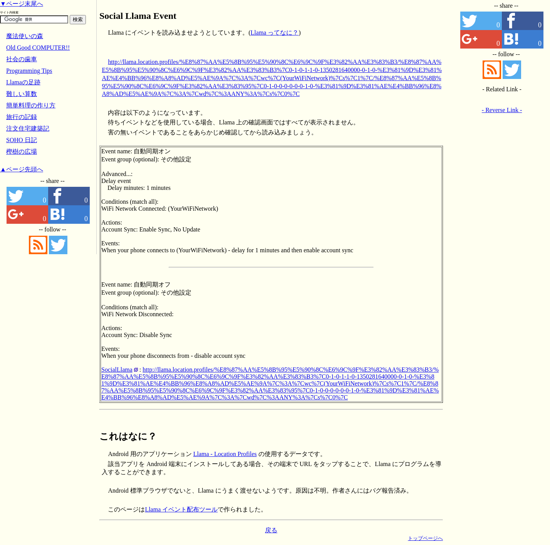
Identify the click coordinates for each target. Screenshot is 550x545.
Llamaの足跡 (23, 82)
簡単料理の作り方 (30, 105)
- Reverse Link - (502, 110)
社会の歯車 (21, 59)
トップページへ (425, 538)
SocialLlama (116, 369)
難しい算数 (21, 94)
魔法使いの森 (24, 36)
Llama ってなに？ (275, 32)
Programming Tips (29, 70)
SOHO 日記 (21, 140)
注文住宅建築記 (27, 128)
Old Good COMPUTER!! (38, 47)
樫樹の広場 (21, 151)
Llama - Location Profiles (225, 454)
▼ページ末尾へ (21, 3)
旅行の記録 (21, 117)
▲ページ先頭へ (21, 169)
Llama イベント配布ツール (181, 509)
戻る (271, 530)
